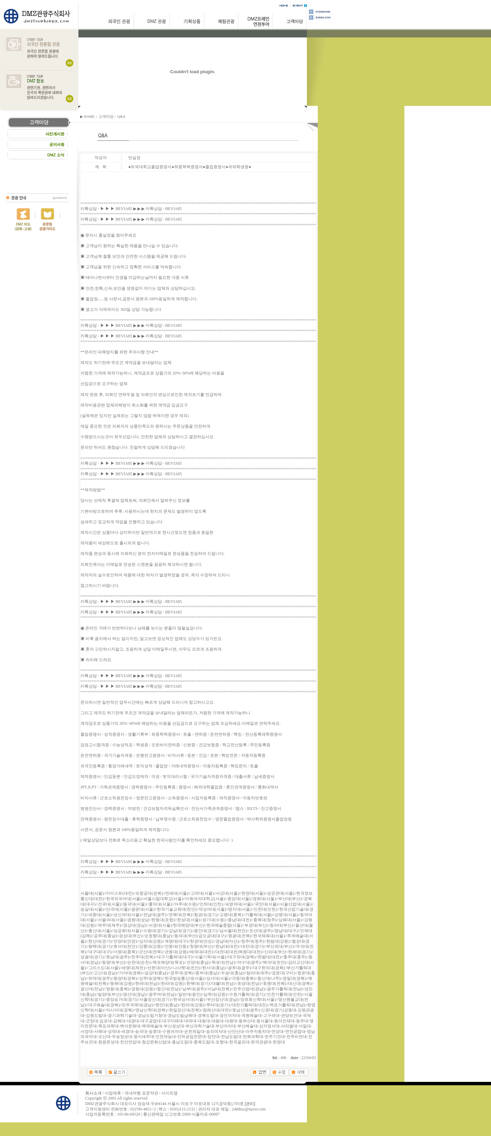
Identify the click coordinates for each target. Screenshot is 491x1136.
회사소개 (93, 1093)
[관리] (250, 1103)
